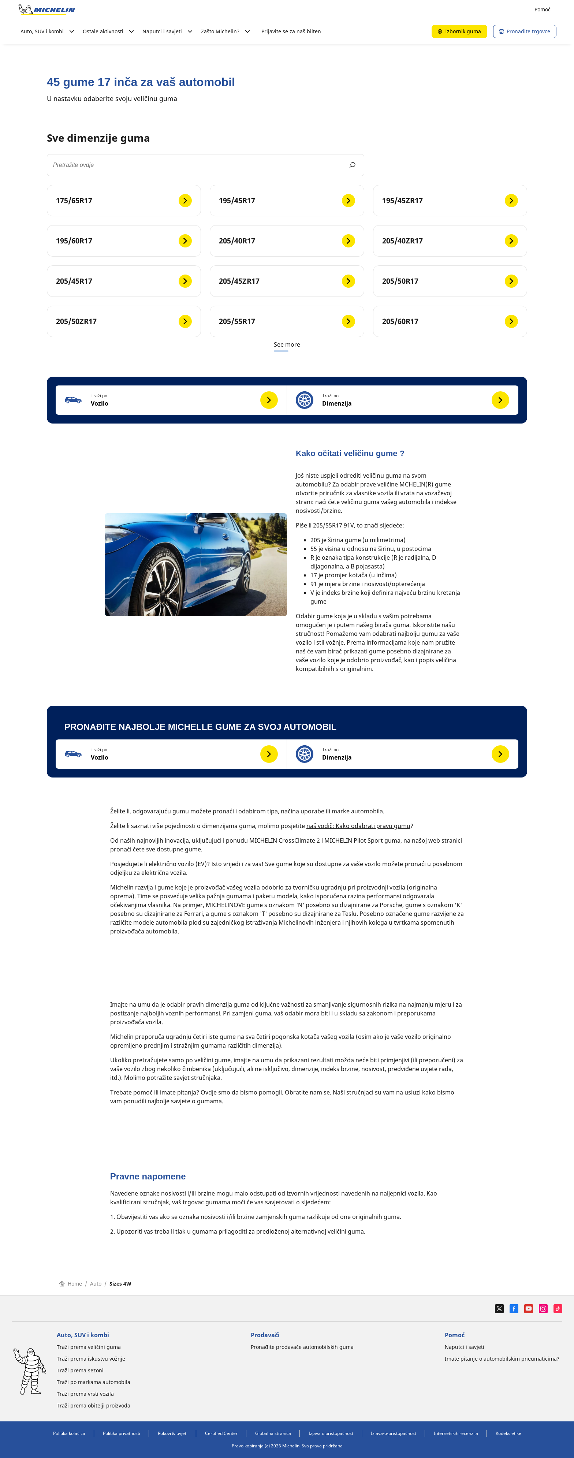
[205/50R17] (450, 281)
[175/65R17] (124, 200)
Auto (95, 1283)
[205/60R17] (450, 321)
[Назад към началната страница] (47, 9)
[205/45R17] (124, 281)
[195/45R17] (287, 200)
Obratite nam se (307, 1092)
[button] (171, 400)
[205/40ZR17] (450, 241)
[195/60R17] (124, 241)
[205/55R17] (287, 321)
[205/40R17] (287, 241)
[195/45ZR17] (450, 200)
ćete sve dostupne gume (167, 849)
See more (287, 344)
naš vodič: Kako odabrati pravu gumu (358, 826)
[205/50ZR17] (124, 321)
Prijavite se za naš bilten (291, 31)
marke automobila (357, 811)
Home (70, 1283)
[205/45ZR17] (287, 281)
